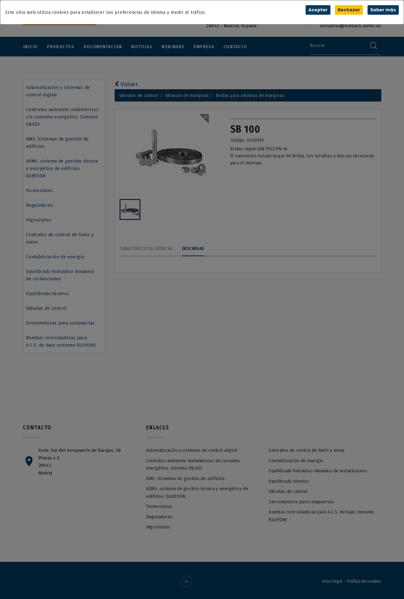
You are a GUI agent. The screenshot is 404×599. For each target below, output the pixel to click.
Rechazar (348, 10)
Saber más (383, 10)
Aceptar (317, 10)
